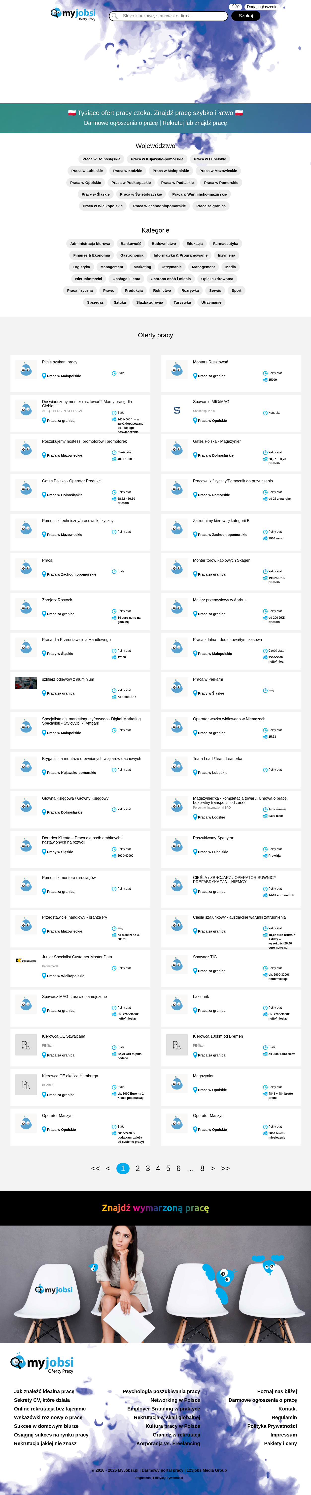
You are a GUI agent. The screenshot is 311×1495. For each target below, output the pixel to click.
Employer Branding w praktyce (163, 1408)
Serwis (215, 290)
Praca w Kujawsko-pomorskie (157, 159)
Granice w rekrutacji (176, 1434)
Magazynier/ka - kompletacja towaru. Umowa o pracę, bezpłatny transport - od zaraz (240, 800)
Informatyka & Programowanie (181, 255)
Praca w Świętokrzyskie (141, 194)
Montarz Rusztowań (210, 362)
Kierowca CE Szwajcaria (63, 1036)
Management (112, 267)
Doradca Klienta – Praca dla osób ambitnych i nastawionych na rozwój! (82, 840)
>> (225, 1168)
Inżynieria (226, 255)
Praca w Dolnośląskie (101, 159)
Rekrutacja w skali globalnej (167, 1417)
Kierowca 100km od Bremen (218, 1036)
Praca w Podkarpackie (131, 182)
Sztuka (120, 302)
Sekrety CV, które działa (42, 1400)
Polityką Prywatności (168, 1478)
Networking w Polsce (175, 1400)
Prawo (108, 290)
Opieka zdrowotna (217, 279)
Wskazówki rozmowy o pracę (48, 1417)
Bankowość (131, 243)
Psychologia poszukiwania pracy (161, 1391)
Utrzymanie (172, 267)
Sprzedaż (95, 302)
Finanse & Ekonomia (91, 255)
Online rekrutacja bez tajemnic (50, 1408)
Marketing (142, 267)
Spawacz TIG (205, 957)
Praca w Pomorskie (221, 182)
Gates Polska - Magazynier (217, 441)
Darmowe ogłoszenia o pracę (263, 1400)
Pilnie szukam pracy (59, 362)
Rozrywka (190, 290)
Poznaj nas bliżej (277, 1391)
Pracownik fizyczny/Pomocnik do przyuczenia (233, 481)
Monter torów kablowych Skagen (221, 560)
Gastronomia (131, 255)
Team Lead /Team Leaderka (217, 759)
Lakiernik (201, 997)
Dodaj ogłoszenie (262, 7)
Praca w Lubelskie (210, 159)
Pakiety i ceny (280, 1443)
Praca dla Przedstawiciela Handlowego (76, 640)
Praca (47, 560)
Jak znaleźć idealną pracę (44, 1391)
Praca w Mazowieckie (218, 171)
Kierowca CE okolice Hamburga (70, 1076)
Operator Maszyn (57, 1116)
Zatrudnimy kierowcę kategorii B (221, 521)
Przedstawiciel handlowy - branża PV (74, 917)
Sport (236, 290)
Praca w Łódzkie (127, 171)
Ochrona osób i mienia (171, 279)
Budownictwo (164, 243)
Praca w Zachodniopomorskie (159, 206)
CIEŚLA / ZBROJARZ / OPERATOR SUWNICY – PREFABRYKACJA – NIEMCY (236, 880)
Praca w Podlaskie (177, 182)
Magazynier (203, 1076)
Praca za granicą (211, 206)
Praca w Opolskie (85, 182)
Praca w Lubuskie (87, 171)
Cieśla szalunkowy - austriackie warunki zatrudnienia (239, 917)
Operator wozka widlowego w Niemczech (229, 719)
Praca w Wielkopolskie (103, 206)
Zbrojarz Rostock (57, 600)
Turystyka (182, 302)
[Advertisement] (156, 63)
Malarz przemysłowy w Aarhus (219, 600)
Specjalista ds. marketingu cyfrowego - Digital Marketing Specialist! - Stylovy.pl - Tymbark (91, 721)
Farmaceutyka (225, 243)
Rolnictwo (162, 290)
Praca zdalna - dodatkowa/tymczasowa (227, 640)
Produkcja (134, 290)
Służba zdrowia (149, 302)
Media (230, 267)
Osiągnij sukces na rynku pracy (51, 1434)
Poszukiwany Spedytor (213, 838)
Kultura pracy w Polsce (172, 1426)
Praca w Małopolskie (171, 171)
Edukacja (194, 243)
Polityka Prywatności (272, 1426)
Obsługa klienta (126, 279)
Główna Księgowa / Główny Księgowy (75, 798)
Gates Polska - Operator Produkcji (72, 481)
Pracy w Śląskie (96, 194)
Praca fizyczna (80, 290)
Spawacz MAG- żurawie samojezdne (74, 997)
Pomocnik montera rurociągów (69, 878)
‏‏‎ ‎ (235, 7)
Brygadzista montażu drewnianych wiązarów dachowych (91, 759)
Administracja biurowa (90, 243)
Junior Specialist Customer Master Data (77, 957)
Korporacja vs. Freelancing (168, 1443)
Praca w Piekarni (208, 679)
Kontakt (287, 1408)
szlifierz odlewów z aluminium (68, 679)
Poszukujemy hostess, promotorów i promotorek (84, 441)
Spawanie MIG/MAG (211, 402)
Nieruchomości (88, 279)
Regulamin (284, 1417)
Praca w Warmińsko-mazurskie (199, 194)
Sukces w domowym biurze (46, 1426)
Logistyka (81, 267)
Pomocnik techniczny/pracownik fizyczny (77, 521)
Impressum (284, 1434)
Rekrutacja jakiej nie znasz (45, 1443)
